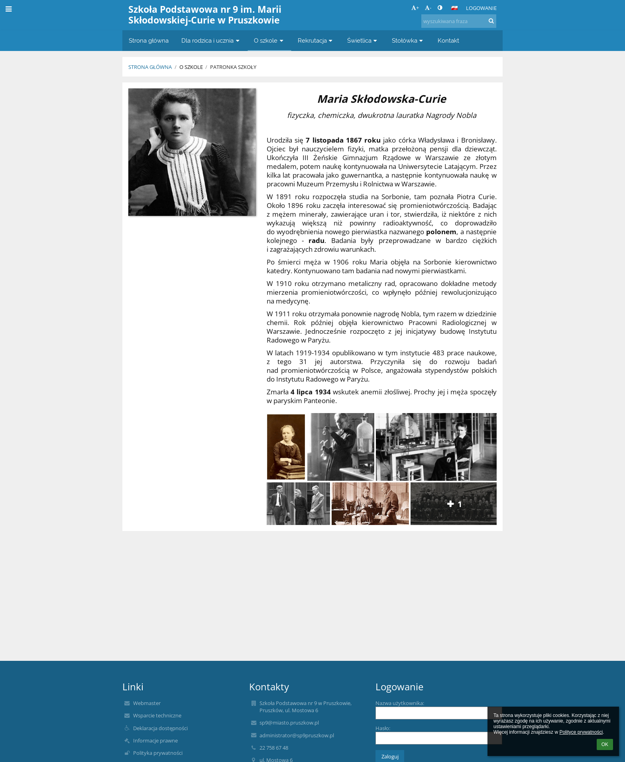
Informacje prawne (155, 740)
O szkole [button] (269, 40)
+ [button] (415, 7)
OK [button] (604, 744)
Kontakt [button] (448, 40)
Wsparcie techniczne (157, 715)
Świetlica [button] (363, 40)
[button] (454, 8)
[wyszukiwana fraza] (459, 21)
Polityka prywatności (158, 752)
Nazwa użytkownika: (399, 703)
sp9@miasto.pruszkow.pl (289, 722)
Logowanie (481, 8)
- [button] (428, 7)
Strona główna (150, 67)
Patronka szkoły (233, 67)
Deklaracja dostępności (160, 728)
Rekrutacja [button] (316, 40)
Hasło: (382, 728)
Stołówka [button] (408, 40)
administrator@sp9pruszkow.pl (296, 735)
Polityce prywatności (581, 732)
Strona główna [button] (149, 40)
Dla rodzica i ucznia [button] (211, 40)
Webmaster (147, 703)
